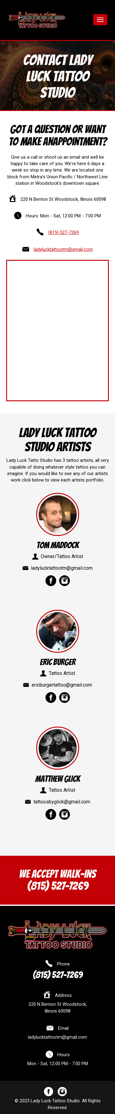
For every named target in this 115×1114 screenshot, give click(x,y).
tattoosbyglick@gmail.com (61, 802)
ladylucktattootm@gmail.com (63, 249)
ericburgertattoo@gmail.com (62, 685)
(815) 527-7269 (63, 232)
